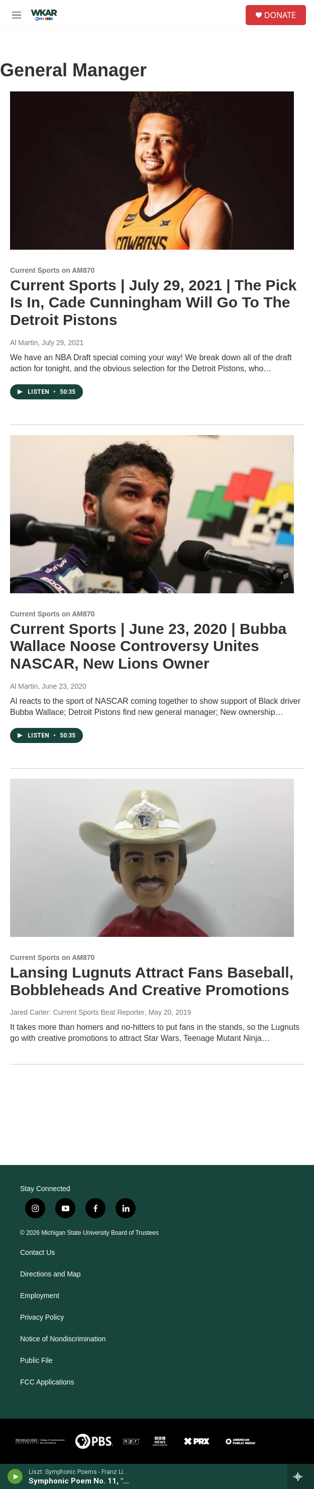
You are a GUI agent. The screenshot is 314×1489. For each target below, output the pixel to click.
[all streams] (300, 1476)
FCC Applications (47, 1382)
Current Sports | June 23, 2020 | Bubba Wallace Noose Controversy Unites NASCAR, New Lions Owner (148, 646)
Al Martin (24, 343)
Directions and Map (50, 1274)
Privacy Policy (42, 1317)
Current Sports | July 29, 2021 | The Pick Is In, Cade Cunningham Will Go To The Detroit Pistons (153, 303)
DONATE (280, 15)
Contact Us (37, 1252)
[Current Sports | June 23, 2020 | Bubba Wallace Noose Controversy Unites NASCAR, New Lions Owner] (152, 514)
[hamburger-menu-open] (17, 15)
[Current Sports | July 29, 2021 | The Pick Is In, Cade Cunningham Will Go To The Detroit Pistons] (152, 170)
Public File (36, 1360)
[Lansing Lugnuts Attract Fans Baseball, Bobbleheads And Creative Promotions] (152, 858)
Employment (39, 1296)
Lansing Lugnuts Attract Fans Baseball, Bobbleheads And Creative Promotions (151, 981)
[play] (15, 1476)
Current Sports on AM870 (52, 270)
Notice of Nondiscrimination (63, 1339)
